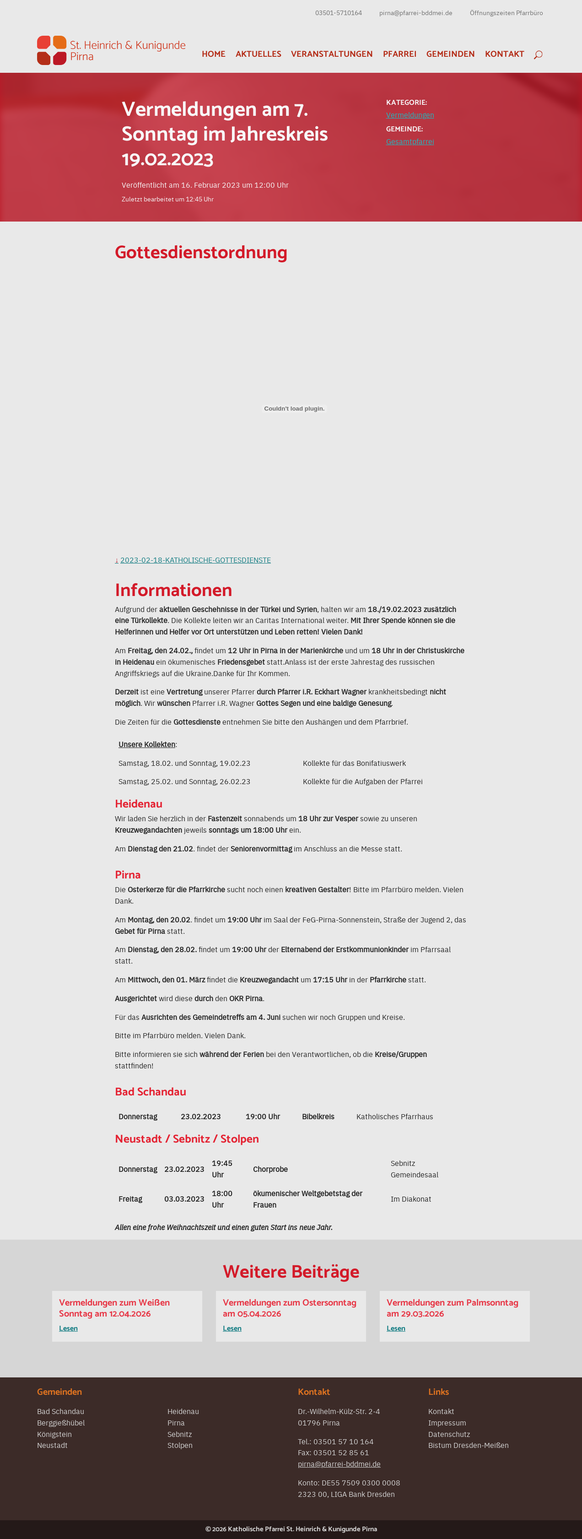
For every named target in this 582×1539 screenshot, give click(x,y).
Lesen (68, 1328)
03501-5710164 (338, 12)
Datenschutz (449, 1434)
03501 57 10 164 (343, 1441)
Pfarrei (400, 54)
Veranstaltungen (332, 54)
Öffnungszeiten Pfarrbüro (506, 12)
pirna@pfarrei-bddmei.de (416, 12)
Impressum (447, 1422)
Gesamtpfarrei (410, 141)
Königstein (54, 1434)
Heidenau (183, 1411)
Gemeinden (450, 54)
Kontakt (504, 54)
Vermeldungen (410, 114)
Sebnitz (179, 1434)
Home (214, 54)
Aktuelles (258, 54)
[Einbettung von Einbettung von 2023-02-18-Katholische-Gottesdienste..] (294, 408)
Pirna (176, 1422)
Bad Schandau (60, 1411)
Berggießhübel (61, 1422)
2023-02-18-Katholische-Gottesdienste (195, 559)
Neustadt (52, 1445)
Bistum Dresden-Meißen (468, 1445)
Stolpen (180, 1445)
